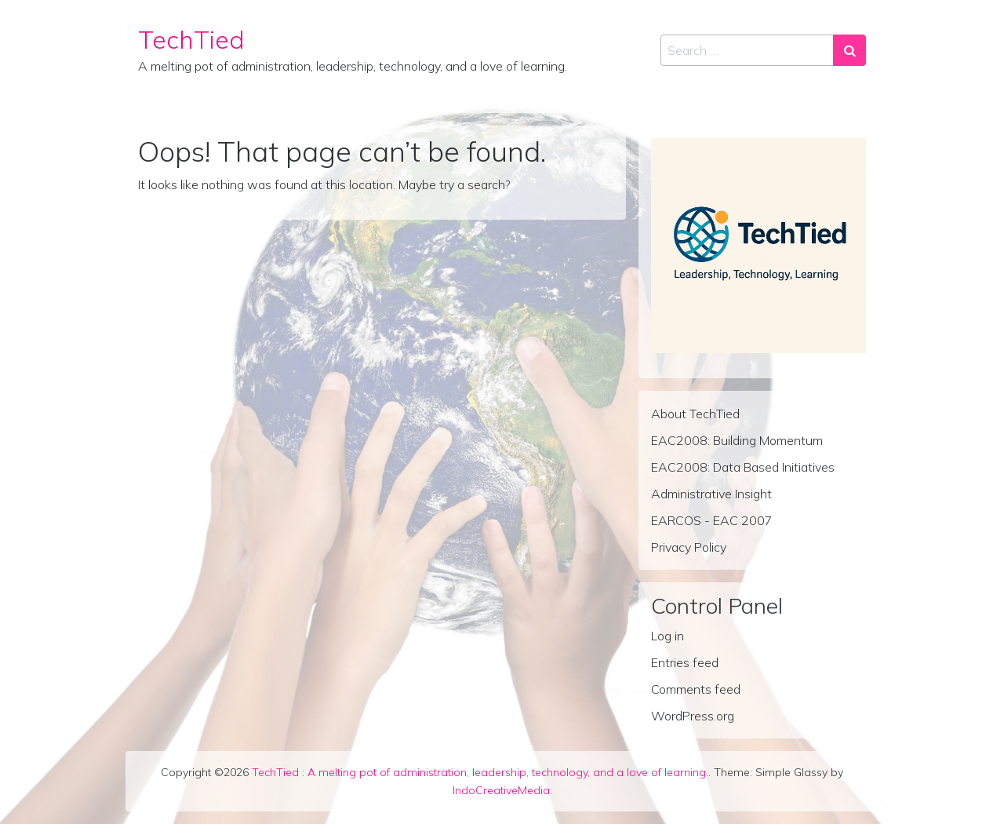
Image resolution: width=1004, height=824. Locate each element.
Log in (667, 636)
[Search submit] (849, 50)
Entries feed (684, 662)
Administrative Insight (711, 493)
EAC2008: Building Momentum (737, 440)
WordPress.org (692, 716)
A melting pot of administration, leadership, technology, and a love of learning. (507, 772)
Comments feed (695, 689)
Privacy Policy (688, 547)
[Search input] (747, 50)
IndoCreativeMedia (501, 790)
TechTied (191, 39)
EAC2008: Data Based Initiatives (743, 467)
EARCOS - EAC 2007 (712, 520)
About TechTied (695, 413)
